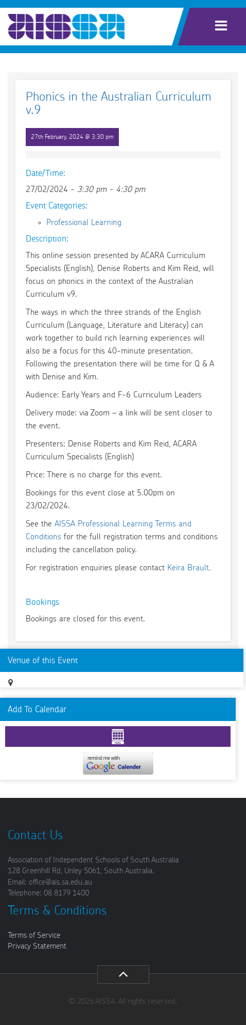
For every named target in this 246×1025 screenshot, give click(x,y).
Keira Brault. (189, 568)
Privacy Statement (37, 946)
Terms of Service (34, 935)
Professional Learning (83, 222)
